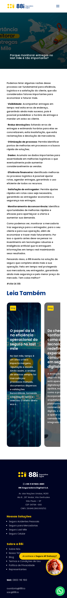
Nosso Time (15, 512)
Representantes (18, 529)
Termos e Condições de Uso (25, 521)
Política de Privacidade (22, 525)
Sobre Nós (14, 508)
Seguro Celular (17, 493)
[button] (60, 591)
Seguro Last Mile (18, 489)
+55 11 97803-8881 (33, 443)
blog (13, 308)
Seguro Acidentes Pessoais (24, 481)
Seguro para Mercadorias (23, 485)
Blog (11, 516)
